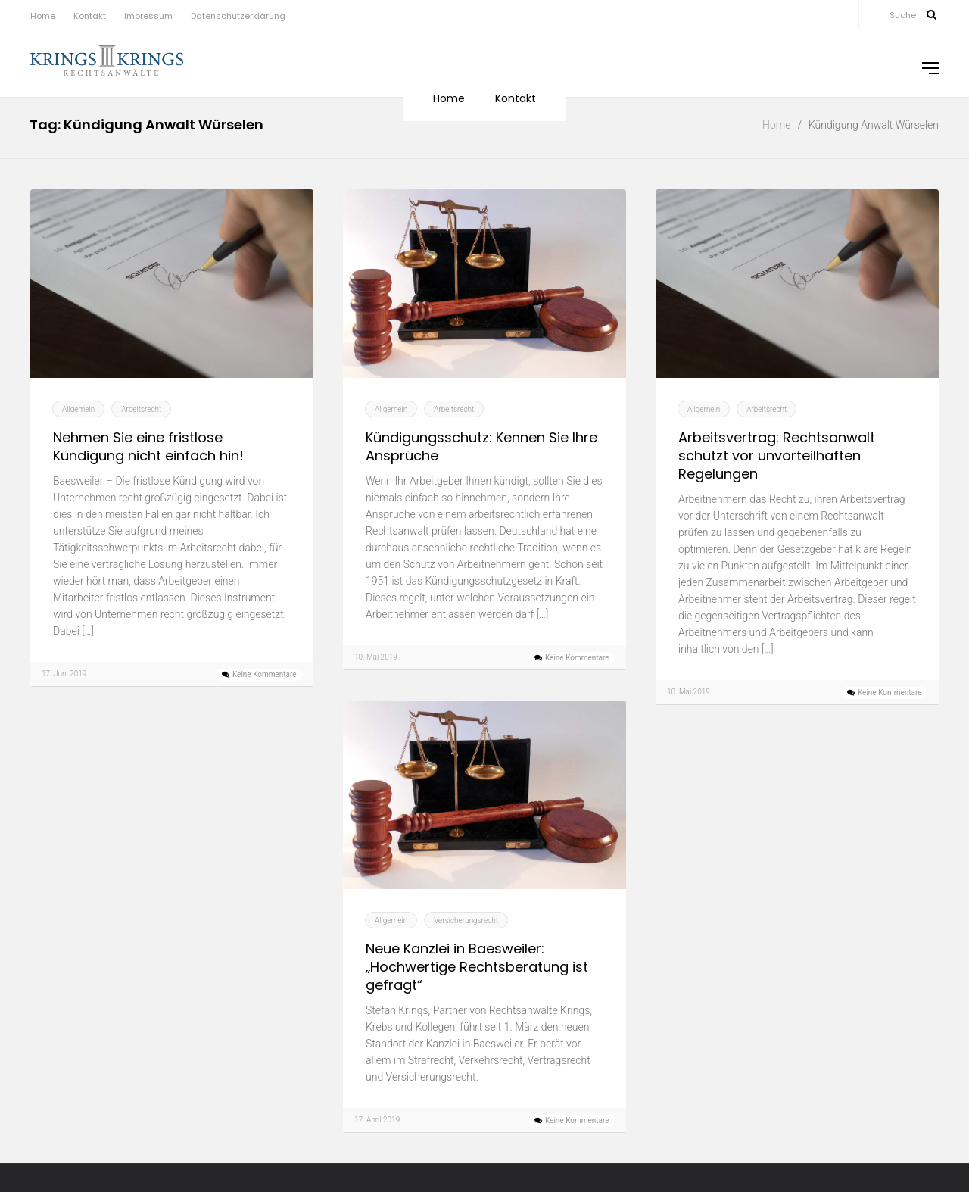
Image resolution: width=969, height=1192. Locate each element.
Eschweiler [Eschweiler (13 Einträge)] (856, 1164)
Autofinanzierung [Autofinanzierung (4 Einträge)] (846, 1147)
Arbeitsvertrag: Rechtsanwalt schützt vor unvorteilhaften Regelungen (776, 456)
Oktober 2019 (62, 1048)
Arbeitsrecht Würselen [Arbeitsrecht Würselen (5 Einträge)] (713, 1103)
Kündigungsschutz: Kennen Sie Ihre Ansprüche (481, 447)
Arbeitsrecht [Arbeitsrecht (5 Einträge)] (871, 1057)
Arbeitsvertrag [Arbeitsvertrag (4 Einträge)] (687, 1118)
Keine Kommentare (264, 674)
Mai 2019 (51, 1116)
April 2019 (53, 1138)
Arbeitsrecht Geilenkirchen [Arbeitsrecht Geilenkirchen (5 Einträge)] (845, 1088)
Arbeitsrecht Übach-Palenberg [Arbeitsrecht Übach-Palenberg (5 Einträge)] (847, 1103)
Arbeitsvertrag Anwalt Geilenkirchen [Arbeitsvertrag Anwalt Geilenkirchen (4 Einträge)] (869, 1132)
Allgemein (78, 409)
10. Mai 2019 (375, 657)
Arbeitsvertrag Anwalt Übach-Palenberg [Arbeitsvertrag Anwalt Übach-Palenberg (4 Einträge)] (732, 1147)
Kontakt (89, 16)
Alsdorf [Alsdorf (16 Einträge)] (714, 1053)
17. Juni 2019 (64, 673)
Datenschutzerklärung (238, 16)
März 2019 (54, 1161)
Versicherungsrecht (466, 920)
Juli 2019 (50, 1070)
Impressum (148, 16)
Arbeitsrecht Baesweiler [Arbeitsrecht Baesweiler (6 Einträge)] (834, 1073)
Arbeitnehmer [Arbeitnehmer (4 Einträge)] (804, 1058)
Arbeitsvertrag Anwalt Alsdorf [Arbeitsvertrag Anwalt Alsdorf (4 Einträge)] (779, 1118)
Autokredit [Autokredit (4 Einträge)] (909, 1147)
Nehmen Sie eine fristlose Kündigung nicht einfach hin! (148, 447)
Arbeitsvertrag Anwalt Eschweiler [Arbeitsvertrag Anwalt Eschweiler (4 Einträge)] (734, 1132)
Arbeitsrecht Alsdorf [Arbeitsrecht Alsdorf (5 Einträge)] (709, 1074)
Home (42, 16)
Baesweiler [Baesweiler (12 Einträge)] (721, 1165)
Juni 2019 (52, 1093)
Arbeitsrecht (141, 409)
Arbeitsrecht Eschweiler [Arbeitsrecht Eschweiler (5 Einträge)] (717, 1088)
